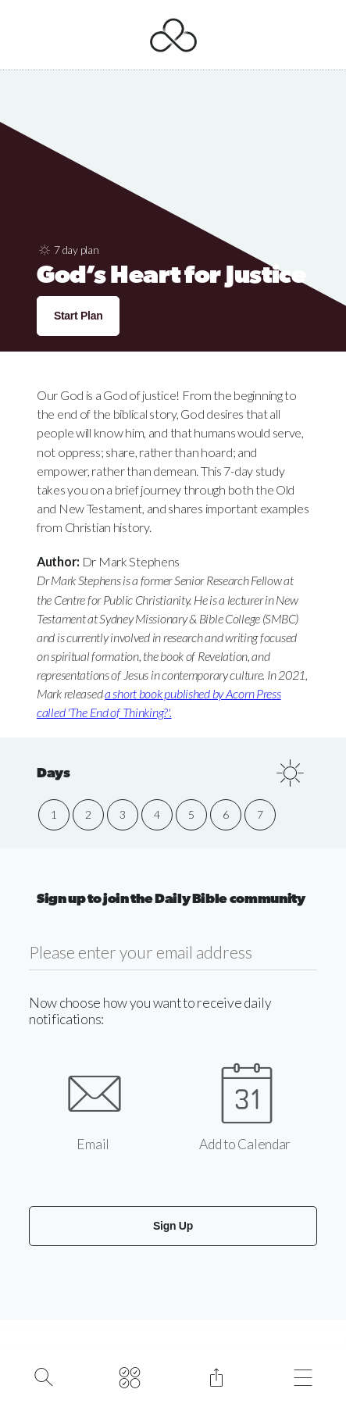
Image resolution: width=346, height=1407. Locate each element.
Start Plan (78, 315)
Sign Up (173, 1226)
